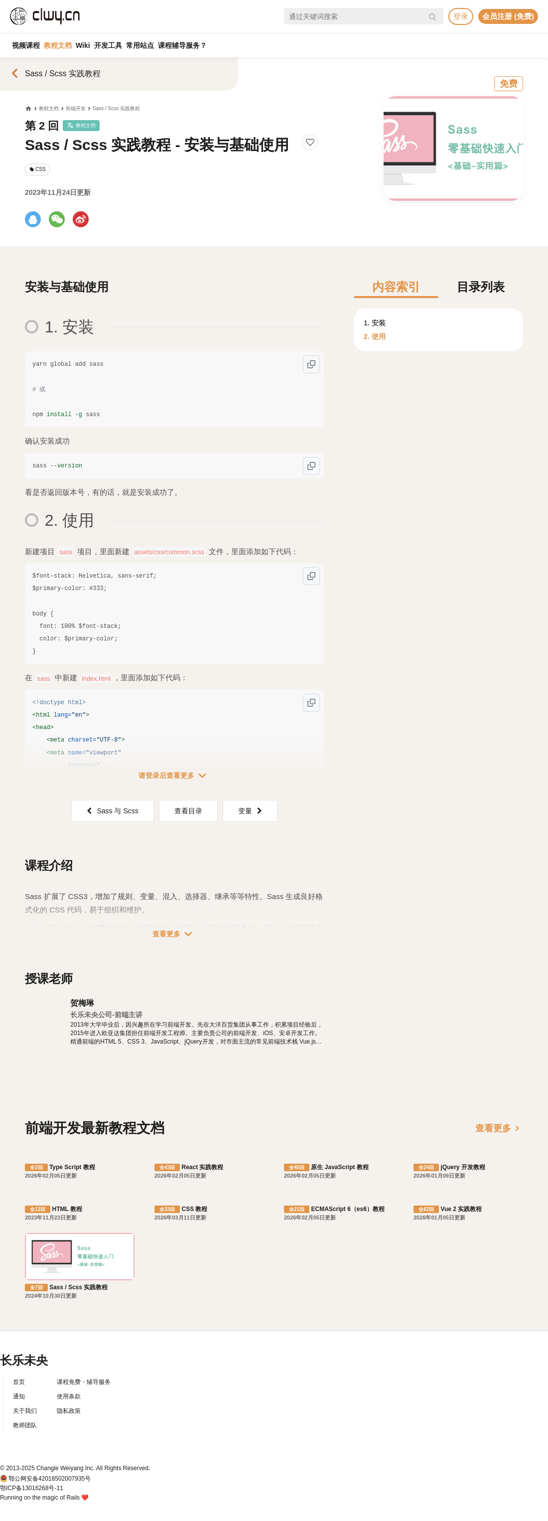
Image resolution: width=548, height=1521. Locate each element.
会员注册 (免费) (508, 16)
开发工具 (108, 45)
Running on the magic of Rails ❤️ (44, 1497)
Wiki (83, 45)
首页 (19, 1381)
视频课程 (26, 45)
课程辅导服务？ (182, 45)
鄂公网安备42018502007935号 (49, 1478)
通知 (19, 1396)
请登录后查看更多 (174, 775)
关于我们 (25, 1410)
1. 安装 (375, 323)
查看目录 (188, 811)
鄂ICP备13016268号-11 (31, 1488)
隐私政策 (69, 1410)
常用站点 (140, 45)
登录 (460, 16)
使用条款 (69, 1396)
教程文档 (58, 45)
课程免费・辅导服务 (84, 1381)
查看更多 (174, 934)
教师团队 (25, 1425)
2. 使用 (375, 336)
